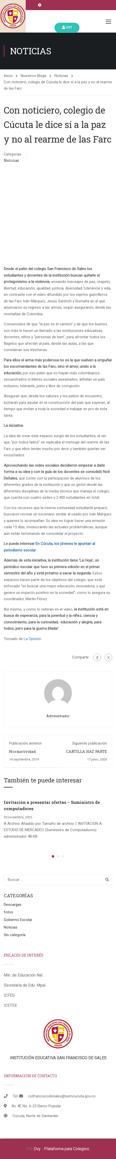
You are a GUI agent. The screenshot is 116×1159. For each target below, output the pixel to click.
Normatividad (22, 751)
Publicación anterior (25, 743)
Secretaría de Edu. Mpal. (25, 985)
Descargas (12, 904)
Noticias (61, 75)
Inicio (8, 75)
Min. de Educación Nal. (23, 975)
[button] (53, 856)
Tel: (15, 1096)
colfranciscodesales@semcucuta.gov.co (62, 1096)
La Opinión (32, 639)
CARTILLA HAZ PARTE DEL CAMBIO (86, 754)
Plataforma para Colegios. (67, 1148)
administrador (58, 716)
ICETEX (10, 1005)
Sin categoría (14, 935)
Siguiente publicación (89, 743)
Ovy (67, 27)
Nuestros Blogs (33, 75)
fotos (8, 912)
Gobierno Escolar (18, 919)
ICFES (9, 995)
